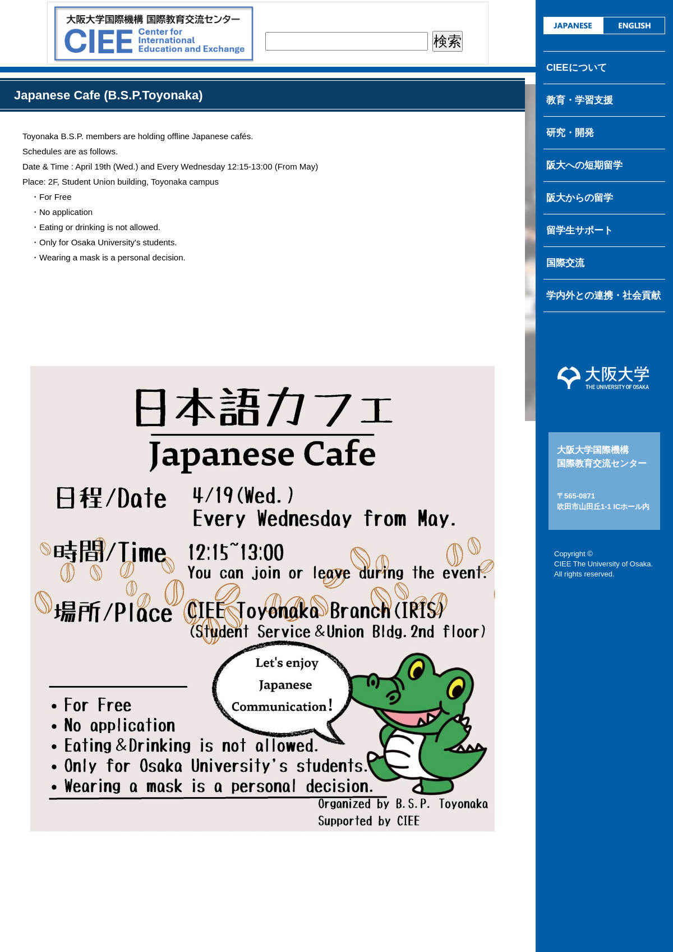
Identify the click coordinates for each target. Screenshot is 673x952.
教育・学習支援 (579, 100)
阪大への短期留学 (584, 165)
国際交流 (565, 263)
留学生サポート (579, 230)
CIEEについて (576, 67)
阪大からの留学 (579, 198)
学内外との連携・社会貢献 (603, 295)
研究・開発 (570, 132)
